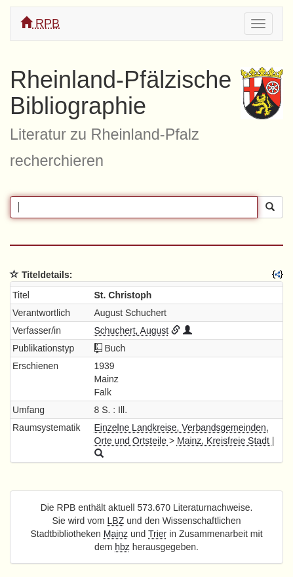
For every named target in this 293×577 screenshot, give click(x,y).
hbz (122, 547)
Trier (157, 533)
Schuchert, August (131, 330)
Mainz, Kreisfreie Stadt (224, 440)
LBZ (116, 520)
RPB (40, 23)
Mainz (116, 533)
